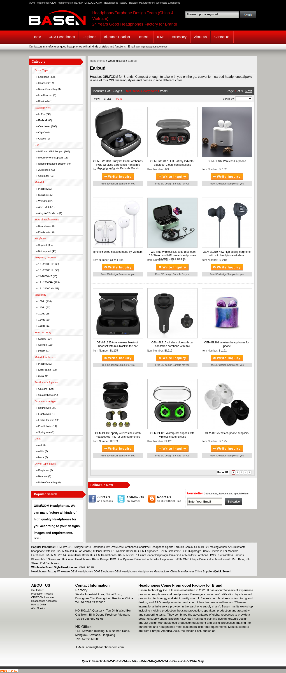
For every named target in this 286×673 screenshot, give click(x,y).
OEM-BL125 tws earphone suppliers (227, 433)
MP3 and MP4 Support (50, 151)
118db (41, 325)
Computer (43, 176)
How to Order (38, 604)
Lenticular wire (46, 420)
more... (38, 538)
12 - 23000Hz (45, 282)
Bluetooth (43, 101)
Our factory (37, 590)
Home (37, 37)
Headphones (97, 60)
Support (42, 245)
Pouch (41, 350)
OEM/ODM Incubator (43, 597)
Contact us (222, 37)
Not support (44, 251)
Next (248, 91)
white (41, 451)
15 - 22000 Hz (46, 270)
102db (41, 313)
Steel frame (44, 369)
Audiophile (44, 169)
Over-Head (44, 126)
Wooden (43, 201)
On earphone (45, 395)
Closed (42, 138)
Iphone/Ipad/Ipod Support (52, 163)
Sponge (42, 344)
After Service (38, 608)
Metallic (42, 195)
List (109, 98)
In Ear (41, 114)
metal (41, 376)
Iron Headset (45, 95)
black (41, 457)
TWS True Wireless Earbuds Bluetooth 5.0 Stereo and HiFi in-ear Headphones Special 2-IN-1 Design (172, 255)
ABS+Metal (44, 207)
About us (200, 37)
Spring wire (44, 432)
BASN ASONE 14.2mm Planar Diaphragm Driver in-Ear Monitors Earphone (163, 555)
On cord (42, 388)
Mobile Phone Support (50, 157)
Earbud (132, 60)
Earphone (89, 37)
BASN (90, 567)
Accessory (179, 37)
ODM (82, 567)
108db (41, 301)
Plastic (42, 188)
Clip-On (42, 132)
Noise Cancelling (47, 89)
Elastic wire (44, 232)
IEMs (160, 37)
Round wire (44, 226)
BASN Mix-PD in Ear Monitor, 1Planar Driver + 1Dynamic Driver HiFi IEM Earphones (107, 551)
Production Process (42, 593)
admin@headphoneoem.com (152, 46)
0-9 (188, 661)
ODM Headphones (62, 37)
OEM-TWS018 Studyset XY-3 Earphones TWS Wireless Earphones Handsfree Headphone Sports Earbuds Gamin (117, 165)
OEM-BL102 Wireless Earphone (226, 161)
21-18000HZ (45, 276)
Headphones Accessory (44, 601)
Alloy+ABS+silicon (48, 213)
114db (41, 319)
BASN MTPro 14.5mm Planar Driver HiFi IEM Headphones (81, 555)
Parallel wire (45, 426)
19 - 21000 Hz (46, 288)
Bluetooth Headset (117, 37)
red (40, 445)
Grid (120, 98)
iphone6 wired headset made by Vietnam (117, 251)
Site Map (197, 661)
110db (41, 307)
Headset (143, 37)
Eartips (42, 338)
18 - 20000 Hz (46, 264)
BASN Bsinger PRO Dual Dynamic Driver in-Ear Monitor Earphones (132, 559)
